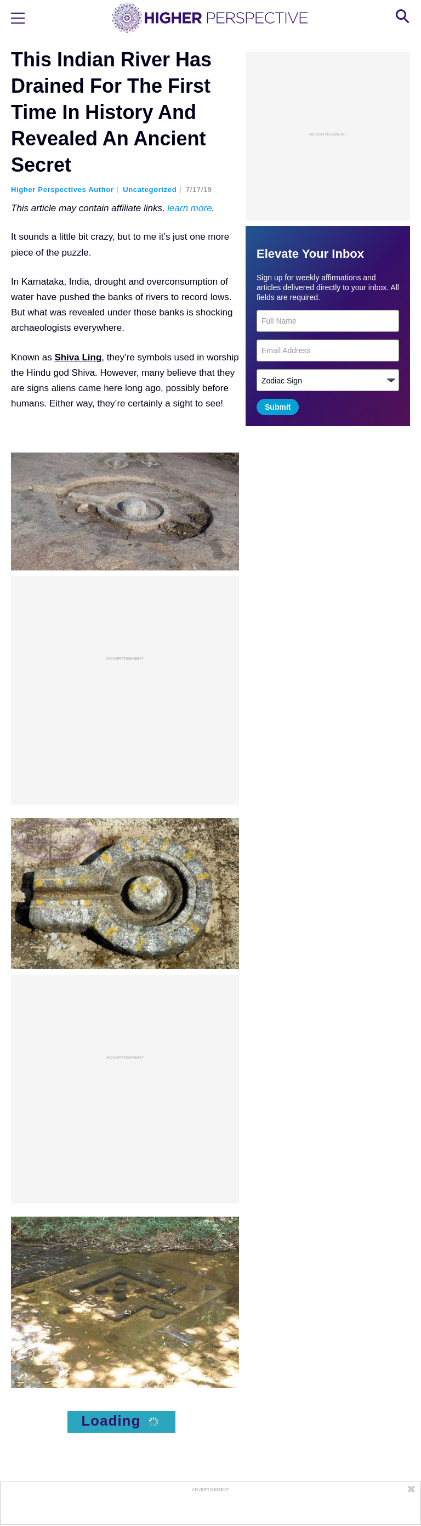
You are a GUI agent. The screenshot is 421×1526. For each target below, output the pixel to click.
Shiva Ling (77, 357)
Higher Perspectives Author (62, 189)
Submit (278, 407)
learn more (189, 208)
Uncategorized (150, 189)
